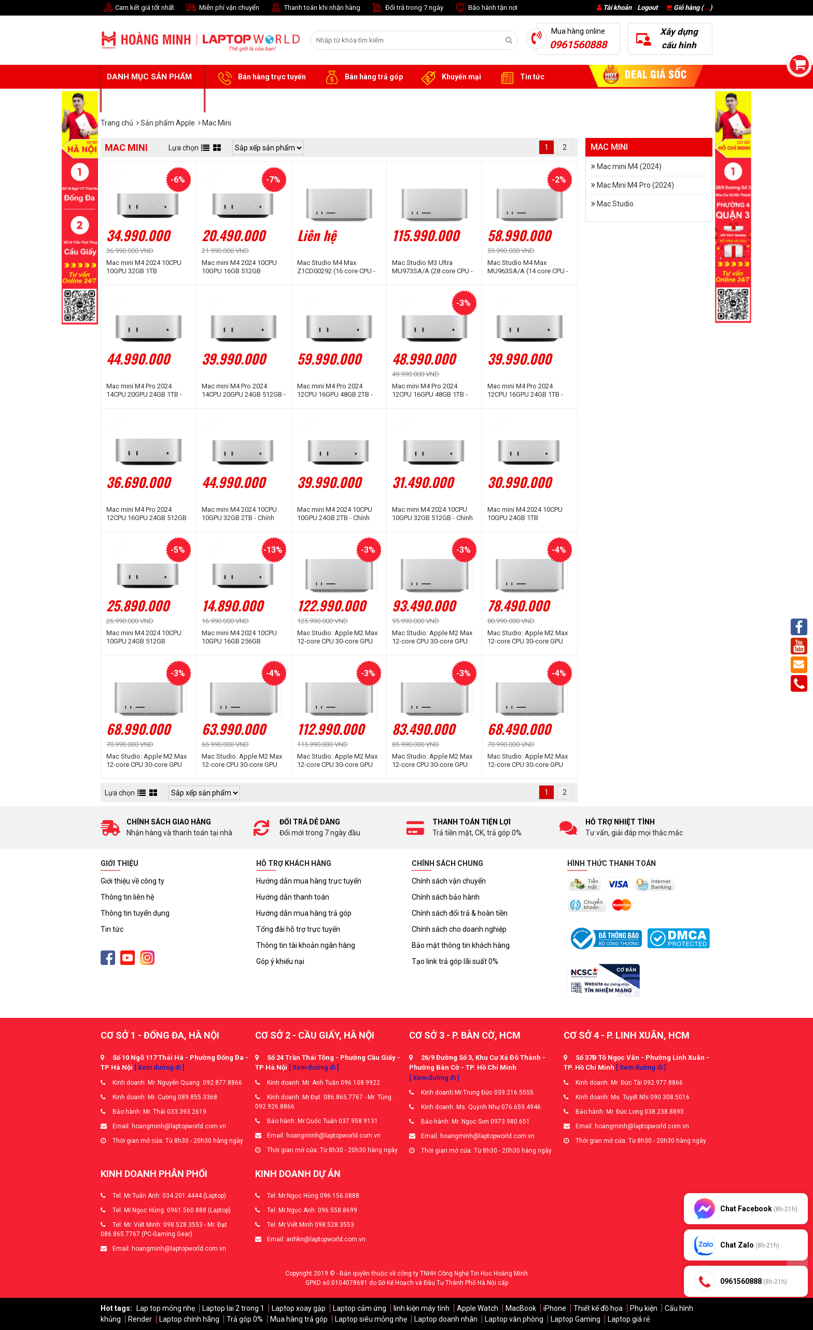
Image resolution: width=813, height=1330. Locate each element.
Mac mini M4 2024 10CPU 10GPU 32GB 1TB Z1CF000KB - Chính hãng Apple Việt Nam (143, 267)
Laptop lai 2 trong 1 (233, 1308)
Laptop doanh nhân (446, 1319)
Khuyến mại (449, 77)
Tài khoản (617, 7)
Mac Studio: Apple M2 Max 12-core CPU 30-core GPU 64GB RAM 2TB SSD (527, 637)
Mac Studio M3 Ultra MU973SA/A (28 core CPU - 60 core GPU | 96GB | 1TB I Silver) (432, 267)
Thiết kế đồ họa (598, 1308)
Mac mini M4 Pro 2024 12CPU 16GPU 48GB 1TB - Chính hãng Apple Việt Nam (432, 390)
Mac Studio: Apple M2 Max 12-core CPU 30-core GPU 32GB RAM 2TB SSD (527, 760)
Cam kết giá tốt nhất (137, 8)
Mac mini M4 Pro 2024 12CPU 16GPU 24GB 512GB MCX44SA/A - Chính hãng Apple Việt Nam (146, 514)
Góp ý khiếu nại (280, 961)
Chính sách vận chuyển (449, 881)
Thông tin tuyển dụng (135, 913)
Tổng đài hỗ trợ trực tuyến (298, 929)
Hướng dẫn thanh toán (292, 897)
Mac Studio (615, 204)
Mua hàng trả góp (299, 1319)
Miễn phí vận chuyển (222, 8)
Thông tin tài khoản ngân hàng (305, 945)
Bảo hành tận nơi (485, 8)
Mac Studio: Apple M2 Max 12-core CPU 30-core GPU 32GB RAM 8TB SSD (337, 760)
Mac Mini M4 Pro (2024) (635, 185)
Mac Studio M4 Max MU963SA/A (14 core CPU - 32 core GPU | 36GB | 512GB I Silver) (528, 267)
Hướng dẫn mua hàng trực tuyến (308, 881)
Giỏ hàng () (689, 7)
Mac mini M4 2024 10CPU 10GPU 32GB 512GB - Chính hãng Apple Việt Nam (432, 514)
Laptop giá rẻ (629, 1319)
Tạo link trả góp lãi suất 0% (455, 961)
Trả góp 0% (245, 1319)
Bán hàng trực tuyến (260, 77)
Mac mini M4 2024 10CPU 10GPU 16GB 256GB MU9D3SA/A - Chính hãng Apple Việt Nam (240, 637)
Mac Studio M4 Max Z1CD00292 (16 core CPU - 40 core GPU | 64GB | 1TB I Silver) (336, 267)
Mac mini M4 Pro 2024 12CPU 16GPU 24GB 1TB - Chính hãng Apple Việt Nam (528, 390)
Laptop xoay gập (299, 1308)
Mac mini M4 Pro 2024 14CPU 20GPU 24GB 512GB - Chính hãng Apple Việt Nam (244, 390)
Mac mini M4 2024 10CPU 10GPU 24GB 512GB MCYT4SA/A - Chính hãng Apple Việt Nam (143, 637)
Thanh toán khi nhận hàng (315, 8)
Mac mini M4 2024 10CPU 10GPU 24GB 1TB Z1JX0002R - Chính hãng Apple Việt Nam (525, 514)
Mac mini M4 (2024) (629, 166)
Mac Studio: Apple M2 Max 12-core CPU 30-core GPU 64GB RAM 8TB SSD (337, 637)
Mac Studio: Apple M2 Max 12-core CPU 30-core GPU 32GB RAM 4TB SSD (432, 760)
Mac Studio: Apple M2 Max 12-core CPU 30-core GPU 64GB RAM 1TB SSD (146, 760)
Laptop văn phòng (514, 1319)
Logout (647, 7)
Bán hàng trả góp (362, 77)
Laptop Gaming (575, 1319)
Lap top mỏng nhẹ (165, 1308)
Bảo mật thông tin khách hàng (461, 945)
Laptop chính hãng (189, 1319)
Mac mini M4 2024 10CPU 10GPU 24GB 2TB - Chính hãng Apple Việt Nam (334, 514)
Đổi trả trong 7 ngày (407, 8)
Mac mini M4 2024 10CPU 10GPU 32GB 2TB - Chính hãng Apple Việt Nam (239, 514)
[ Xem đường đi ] (159, 1067)
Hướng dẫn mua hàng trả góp (304, 913)
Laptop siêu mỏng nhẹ (371, 1319)
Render (140, 1319)
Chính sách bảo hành (446, 897)
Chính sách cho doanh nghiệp (459, 929)
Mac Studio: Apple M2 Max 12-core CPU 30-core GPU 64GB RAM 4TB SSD (432, 637)
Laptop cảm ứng (359, 1308)
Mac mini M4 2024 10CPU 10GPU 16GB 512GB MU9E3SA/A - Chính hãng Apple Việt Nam (239, 267)
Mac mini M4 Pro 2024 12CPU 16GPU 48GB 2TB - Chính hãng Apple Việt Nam (338, 390)
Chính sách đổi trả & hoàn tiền (460, 913)
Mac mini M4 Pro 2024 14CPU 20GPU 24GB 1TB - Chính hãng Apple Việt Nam (147, 390)
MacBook (521, 1308)
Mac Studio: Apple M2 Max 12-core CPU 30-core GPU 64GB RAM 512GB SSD (242, 760)
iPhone (554, 1308)
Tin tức (520, 77)
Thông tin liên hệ (127, 897)
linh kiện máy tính (422, 1308)
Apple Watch (477, 1308)
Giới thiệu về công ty (132, 881)
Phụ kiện (643, 1308)
